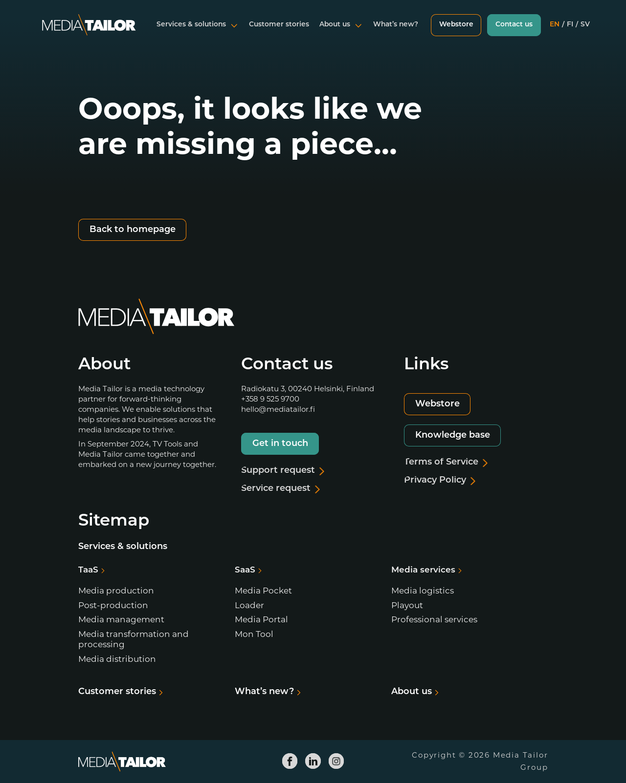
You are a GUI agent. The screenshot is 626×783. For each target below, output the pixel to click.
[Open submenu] (233, 31)
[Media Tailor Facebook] (290, 761)
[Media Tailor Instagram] (336, 761)
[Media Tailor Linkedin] (313, 761)
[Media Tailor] (89, 31)
